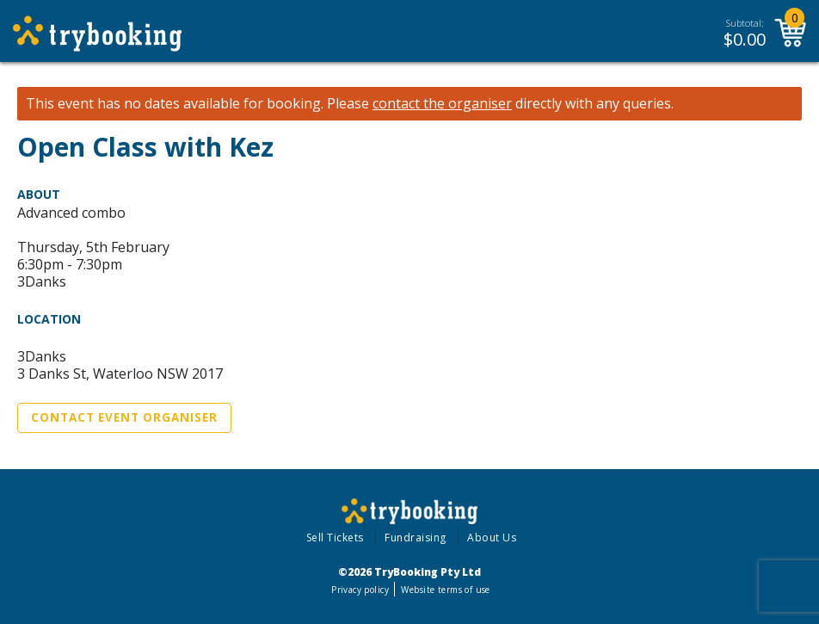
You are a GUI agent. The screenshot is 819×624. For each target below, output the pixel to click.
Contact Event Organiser (124, 417)
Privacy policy (360, 590)
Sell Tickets (335, 537)
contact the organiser (442, 104)
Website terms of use (445, 590)
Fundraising (415, 537)
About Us (491, 537)
